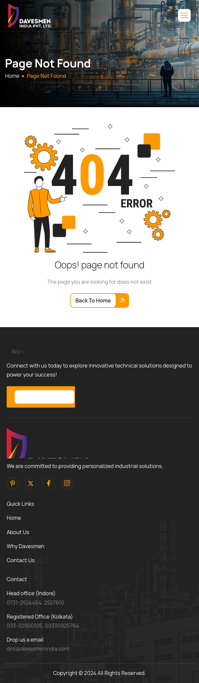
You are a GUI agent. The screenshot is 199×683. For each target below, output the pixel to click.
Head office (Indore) (31, 593)
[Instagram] (67, 483)
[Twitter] (31, 483)
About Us (18, 532)
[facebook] (49, 483)
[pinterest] (13, 483)
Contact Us (21, 560)
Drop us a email (25, 639)
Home (14, 517)
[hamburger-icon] (184, 15)
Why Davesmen (25, 546)
